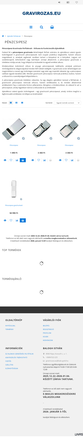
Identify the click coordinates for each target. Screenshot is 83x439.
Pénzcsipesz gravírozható (14, 205)
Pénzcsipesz (14, 145)
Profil (68, 2)
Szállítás (9, 365)
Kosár (45, 337)
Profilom (47, 333)
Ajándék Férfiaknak (14, 36)
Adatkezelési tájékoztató (16, 357)
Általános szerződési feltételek (19, 354)
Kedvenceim (48, 340)
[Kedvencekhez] (11, 160)
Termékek (9, 329)
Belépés (59, 2)
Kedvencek (76, 2)
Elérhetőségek (11, 368)
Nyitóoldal (10, 326)
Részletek (5, 160)
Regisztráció (48, 329)
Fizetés (8, 361)
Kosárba (23, 160)
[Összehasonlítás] (17, 160)
